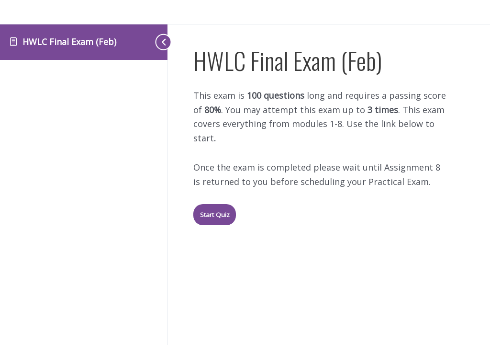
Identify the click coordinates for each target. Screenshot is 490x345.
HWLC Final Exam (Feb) (69, 41)
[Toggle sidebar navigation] (148, 42)
